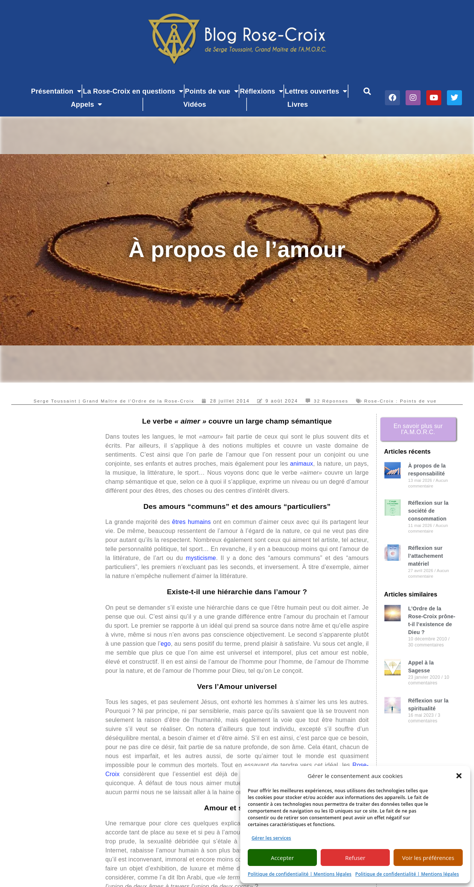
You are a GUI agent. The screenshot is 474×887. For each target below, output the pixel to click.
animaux (301, 463)
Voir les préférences (428, 857)
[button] (459, 776)
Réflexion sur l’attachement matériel (425, 556)
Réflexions (261, 91)
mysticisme (201, 558)
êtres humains (191, 522)
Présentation (56, 91)
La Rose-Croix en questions (133, 91)
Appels (86, 104)
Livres (298, 104)
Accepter (282, 857)
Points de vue (211, 91)
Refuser (355, 857)
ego (166, 643)
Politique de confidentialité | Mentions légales (299, 874)
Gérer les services (271, 838)
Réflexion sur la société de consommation (428, 511)
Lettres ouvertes (316, 91)
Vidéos (194, 104)
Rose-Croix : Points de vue (402, 401)
